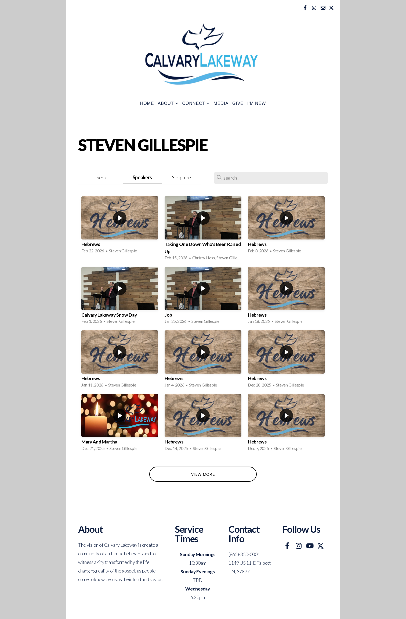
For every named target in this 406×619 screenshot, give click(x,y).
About (168, 103)
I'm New (256, 103)
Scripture (181, 177)
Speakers (142, 177)
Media (220, 103)
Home (147, 103)
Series (103, 177)
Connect (196, 103)
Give (238, 103)
